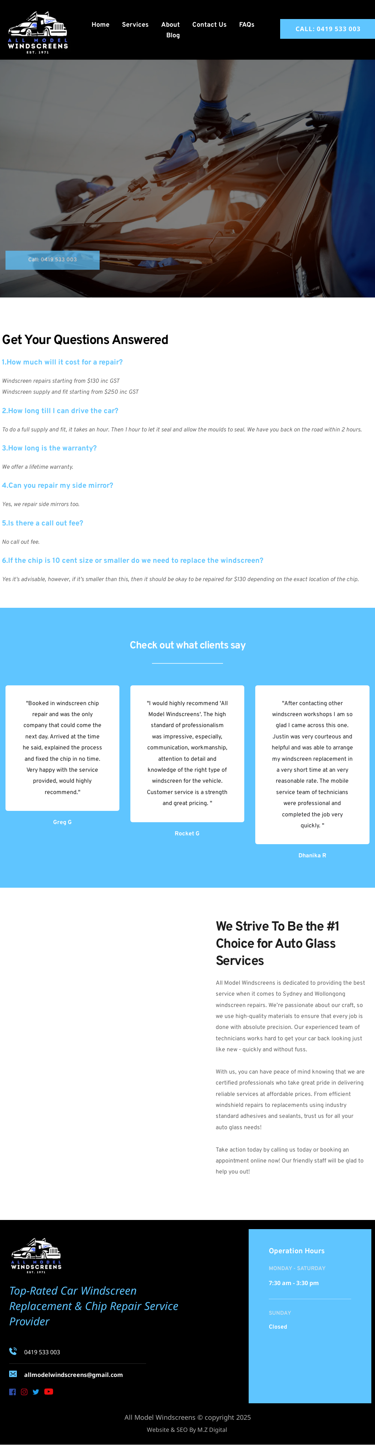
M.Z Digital (213, 1430)
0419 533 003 (42, 1352)
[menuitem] (100, 25)
